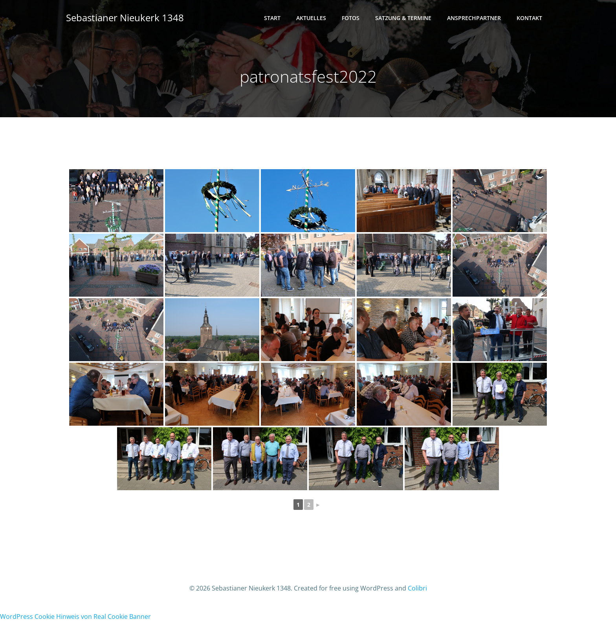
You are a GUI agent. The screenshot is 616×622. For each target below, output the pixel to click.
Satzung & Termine (403, 18)
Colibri (417, 588)
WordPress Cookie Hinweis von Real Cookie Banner (75, 616)
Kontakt (529, 18)
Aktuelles (311, 18)
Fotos (350, 18)
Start (272, 18)
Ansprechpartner (474, 18)
